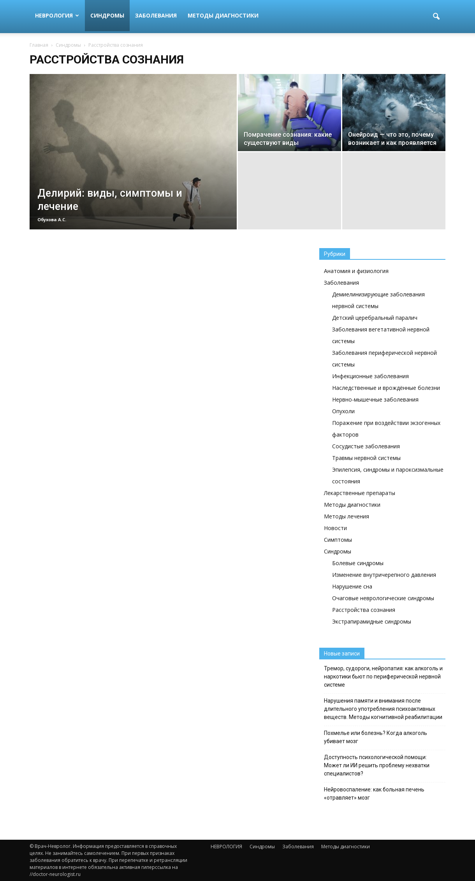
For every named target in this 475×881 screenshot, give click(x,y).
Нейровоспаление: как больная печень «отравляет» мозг (374, 793)
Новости (335, 528)
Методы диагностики (223, 15)
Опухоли (343, 411)
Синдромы (107, 15)
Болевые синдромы (358, 563)
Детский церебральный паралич (374, 317)
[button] (436, 16)
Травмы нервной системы (366, 458)
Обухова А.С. (51, 219)
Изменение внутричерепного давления (384, 574)
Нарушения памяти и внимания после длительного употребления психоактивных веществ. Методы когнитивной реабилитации (383, 709)
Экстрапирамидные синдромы (371, 621)
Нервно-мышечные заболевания (375, 399)
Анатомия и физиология (356, 271)
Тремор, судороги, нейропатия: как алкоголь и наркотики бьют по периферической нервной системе (383, 676)
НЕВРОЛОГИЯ (57, 15)
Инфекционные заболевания (370, 376)
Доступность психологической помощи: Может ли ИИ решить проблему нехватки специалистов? (376, 765)
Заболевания (156, 15)
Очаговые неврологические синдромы (383, 598)
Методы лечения (346, 516)
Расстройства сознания (363, 609)
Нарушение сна (352, 586)
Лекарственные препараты (359, 493)
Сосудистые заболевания (366, 446)
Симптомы (338, 539)
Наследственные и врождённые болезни (386, 387)
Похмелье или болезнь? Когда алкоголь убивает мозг (375, 737)
